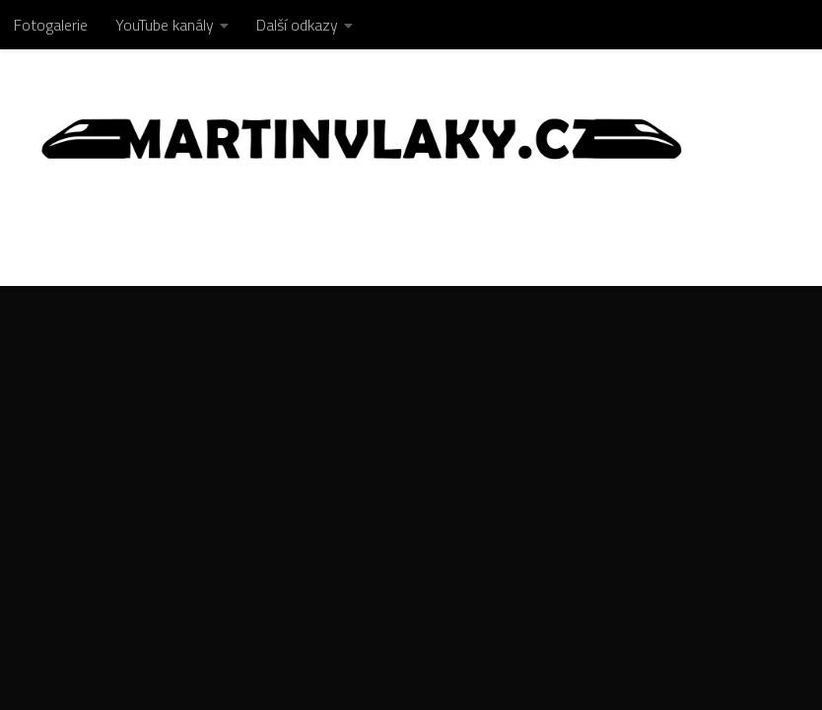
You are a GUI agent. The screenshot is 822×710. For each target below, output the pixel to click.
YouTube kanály (164, 24)
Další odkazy (297, 24)
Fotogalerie (51, 24)
